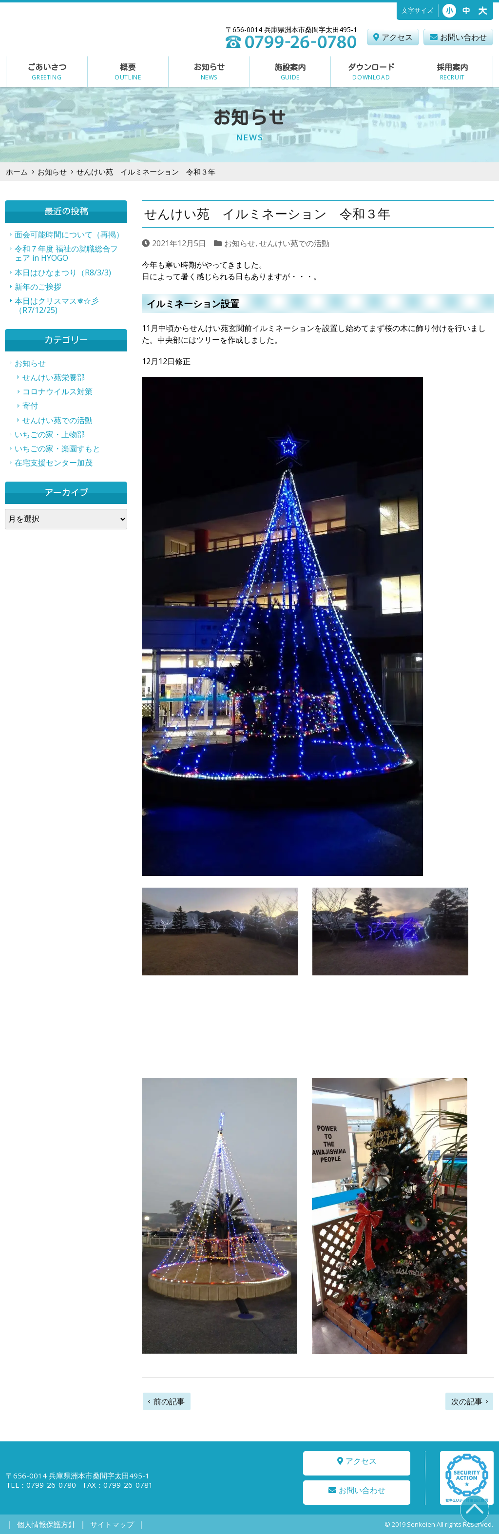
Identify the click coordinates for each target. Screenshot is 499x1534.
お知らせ (52, 171)
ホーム (17, 171)
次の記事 (466, 1401)
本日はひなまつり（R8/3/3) (63, 272)
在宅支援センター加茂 (54, 462)
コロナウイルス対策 (57, 391)
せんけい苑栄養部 (53, 377)
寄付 (30, 405)
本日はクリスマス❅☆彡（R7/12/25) (57, 305)
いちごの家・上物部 (50, 434)
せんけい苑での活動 (294, 243)
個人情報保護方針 (43, 1524)
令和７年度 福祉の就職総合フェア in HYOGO (66, 253)
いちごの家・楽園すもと (57, 448)
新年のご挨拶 (38, 286)
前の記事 (169, 1401)
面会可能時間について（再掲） (69, 234)
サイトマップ (103, 1524)
